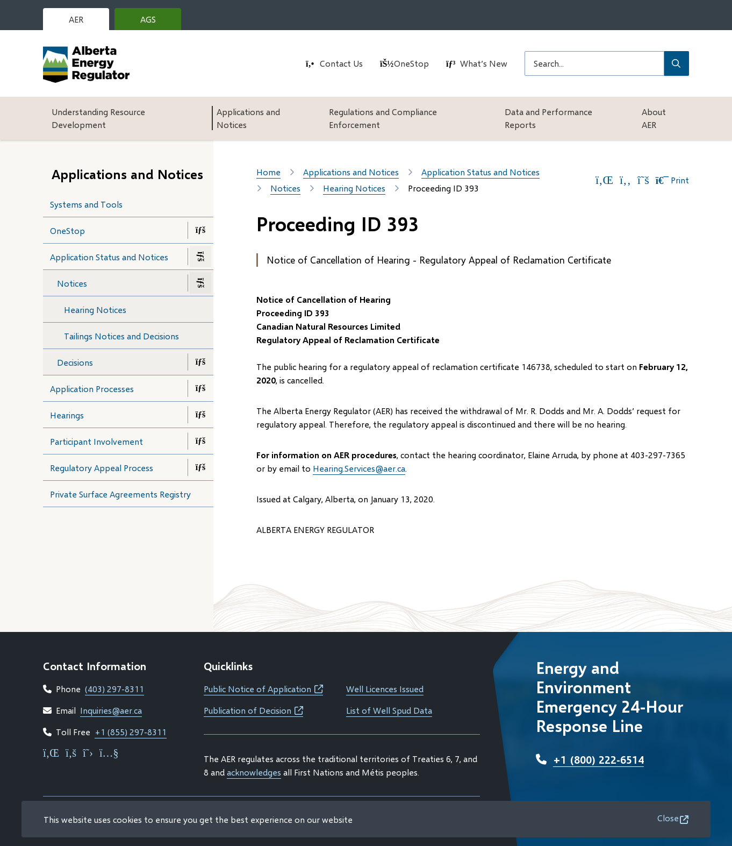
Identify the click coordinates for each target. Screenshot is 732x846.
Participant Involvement (96, 441)
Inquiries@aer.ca (111, 710)
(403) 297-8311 (114, 689)
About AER (654, 118)
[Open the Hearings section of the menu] (200, 414)
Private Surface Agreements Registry (120, 494)
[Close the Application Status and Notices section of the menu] (200, 256)
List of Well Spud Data (389, 710)
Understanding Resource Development (98, 118)
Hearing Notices (95, 309)
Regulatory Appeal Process (101, 468)
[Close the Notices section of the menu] (200, 283)
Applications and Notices (248, 118)
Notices (72, 283)
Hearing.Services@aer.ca (359, 468)
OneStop (411, 63)
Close (668, 818)
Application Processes (92, 388)
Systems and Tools (86, 204)
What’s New (483, 63)
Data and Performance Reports (548, 118)
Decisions (75, 362)
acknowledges (254, 772)
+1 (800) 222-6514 (598, 759)
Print (672, 180)
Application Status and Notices (109, 257)
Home (268, 172)
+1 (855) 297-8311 (131, 732)
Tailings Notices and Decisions (121, 336)
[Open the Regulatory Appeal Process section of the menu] (200, 467)
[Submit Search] (676, 63)
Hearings (67, 415)
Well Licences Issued (385, 689)
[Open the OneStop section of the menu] (200, 230)
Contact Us (341, 63)
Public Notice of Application (263, 689)
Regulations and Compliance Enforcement (383, 118)
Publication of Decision (253, 710)
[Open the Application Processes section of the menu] (200, 388)
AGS (156, 22)
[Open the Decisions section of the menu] (200, 362)
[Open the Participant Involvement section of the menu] (200, 441)
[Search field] (594, 63)
